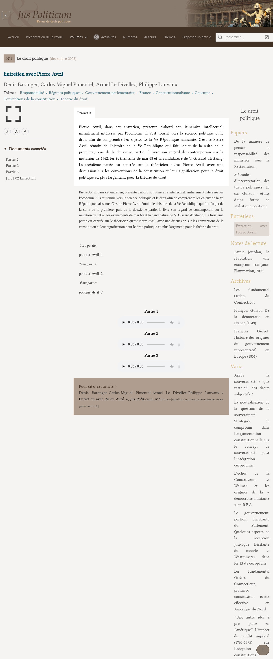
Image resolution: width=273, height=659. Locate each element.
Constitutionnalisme (173, 92)
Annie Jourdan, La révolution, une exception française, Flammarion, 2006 (238, 219)
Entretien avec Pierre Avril (232, 193)
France (145, 92)
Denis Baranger (21, 84)
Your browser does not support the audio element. (138, 346)
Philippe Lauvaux (158, 84)
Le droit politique (32, 58)
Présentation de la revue (44, 37)
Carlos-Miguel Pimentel (67, 84)
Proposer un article (196, 37)
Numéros (130, 37)
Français (84, 113)
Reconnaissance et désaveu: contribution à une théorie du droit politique (238, 509)
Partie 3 (12, 172)
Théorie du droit (73, 99)
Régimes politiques (64, 92)
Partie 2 (12, 165)
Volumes (76, 37)
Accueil (13, 37)
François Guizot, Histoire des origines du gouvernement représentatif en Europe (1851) (238, 279)
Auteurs (150, 37)
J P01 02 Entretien (21, 178)
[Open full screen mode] (13, 114)
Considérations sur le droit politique (238, 550)
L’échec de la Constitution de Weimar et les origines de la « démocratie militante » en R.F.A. (238, 365)
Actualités (105, 37)
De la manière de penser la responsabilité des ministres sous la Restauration (238, 140)
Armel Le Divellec (116, 84)
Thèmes (169, 37)
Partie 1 (12, 159)
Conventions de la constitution (29, 99)
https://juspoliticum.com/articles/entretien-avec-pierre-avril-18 (120, 430)
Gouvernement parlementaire (110, 92)
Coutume (202, 92)
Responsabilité (32, 92)
